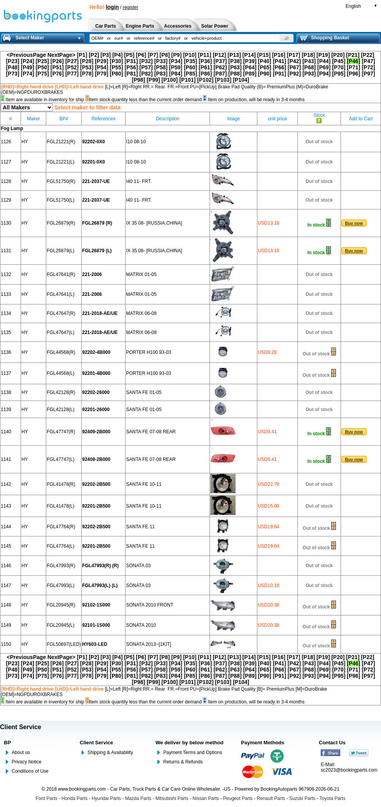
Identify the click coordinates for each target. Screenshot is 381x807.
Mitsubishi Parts (172, 798)
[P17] (293, 55)
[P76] (57, 73)
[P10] (189, 55)
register (130, 7)
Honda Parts (74, 798)
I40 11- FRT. (139, 181)
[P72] (368, 67)
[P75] (42, 73)
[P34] (175, 61)
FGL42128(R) (61, 392)
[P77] (72, 73)
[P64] (249, 67)
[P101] (187, 80)
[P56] (131, 67)
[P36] (205, 61)
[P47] (368, 61)
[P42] (294, 61)
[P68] (309, 67)
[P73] (12, 73)
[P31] (131, 61)
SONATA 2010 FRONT (149, 605)
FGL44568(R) (61, 352)
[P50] (42, 67)
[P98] (138, 80)
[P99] (153, 80)
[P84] (175, 73)
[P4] (117, 55)
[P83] (161, 73)
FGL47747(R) (61, 431)
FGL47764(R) (61, 526)
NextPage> (61, 55)
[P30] (116, 61)
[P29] (101, 61)
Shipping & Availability (110, 752)
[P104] (241, 80)
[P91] (279, 73)
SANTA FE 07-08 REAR (151, 431)
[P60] (190, 67)
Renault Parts (271, 798)
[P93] (309, 73)
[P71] (353, 67)
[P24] (27, 61)
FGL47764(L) (60, 546)
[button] (287, 38)
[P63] (234, 67)
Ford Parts (47, 798)
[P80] (116, 73)
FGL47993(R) (61, 565)
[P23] (12, 61)
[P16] (278, 55)
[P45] (338, 61)
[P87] (220, 73)
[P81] (131, 73)
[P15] (264, 55)
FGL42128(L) (60, 409)
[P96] (353, 73)
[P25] (42, 61)
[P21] (352, 55)
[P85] (190, 73)
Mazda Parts (138, 798)
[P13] (234, 55)
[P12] (219, 55)
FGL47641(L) (60, 294)
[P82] (146, 73)
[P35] (190, 61)
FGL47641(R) (61, 274)
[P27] (72, 61)
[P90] (264, 73)
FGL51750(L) (60, 200)
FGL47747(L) (60, 459)
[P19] (323, 55)
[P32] (146, 61)
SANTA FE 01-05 (143, 392)
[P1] (82, 55)
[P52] (72, 67)
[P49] (27, 67)
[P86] (205, 73)
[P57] (146, 67)
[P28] (86, 61)
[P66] (279, 67)
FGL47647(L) (60, 332)
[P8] (164, 55)
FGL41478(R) (61, 484)
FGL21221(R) (61, 141)
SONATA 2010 (141, 625)
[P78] (86, 73)
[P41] (279, 61)
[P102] (205, 80)
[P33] (161, 61)
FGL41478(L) (60, 506)
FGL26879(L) (60, 250)
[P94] (323, 73)
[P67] (294, 67)
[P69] (323, 67)
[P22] (367, 55)
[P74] (27, 73)
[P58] (161, 67)
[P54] (101, 67)
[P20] (337, 55)
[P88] (234, 73)
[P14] (248, 55)
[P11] (204, 55)
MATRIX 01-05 (141, 274)
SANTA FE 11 (140, 526)
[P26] (57, 61)
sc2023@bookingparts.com (349, 770)
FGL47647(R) (61, 313)
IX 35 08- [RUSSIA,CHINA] (154, 223)
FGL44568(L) (60, 373)
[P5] (129, 55)
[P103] (223, 80)
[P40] (264, 61)
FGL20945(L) (60, 625)
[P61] (205, 67)
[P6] (141, 55)
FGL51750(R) (61, 181)
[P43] (309, 61)
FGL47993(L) (60, 585)
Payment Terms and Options (192, 752)
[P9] (176, 55)
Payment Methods (262, 742)
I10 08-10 (136, 141)
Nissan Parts (205, 798)
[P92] (294, 73)
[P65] (264, 67)
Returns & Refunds (183, 762)
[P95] (338, 73)
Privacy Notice (27, 762)
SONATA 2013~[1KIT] (148, 644)
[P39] (249, 61)
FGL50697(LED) (64, 644)
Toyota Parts (333, 798)
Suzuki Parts (302, 798)
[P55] (116, 67)
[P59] (175, 67)
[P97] (368, 73)
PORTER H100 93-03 (148, 352)
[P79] (101, 73)
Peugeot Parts (238, 798)
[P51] (57, 67)
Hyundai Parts (106, 798)
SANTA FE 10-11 (143, 484)
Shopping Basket (324, 38)
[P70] (338, 67)
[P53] (86, 67)
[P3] (106, 55)
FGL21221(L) (60, 162)
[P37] (220, 61)
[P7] (153, 55)
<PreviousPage (26, 55)
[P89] (249, 73)
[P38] (234, 61)
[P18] (308, 55)
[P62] (220, 67)
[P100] (169, 80)
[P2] (94, 55)
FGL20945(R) (61, 605)
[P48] (12, 67)
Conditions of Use (30, 771)
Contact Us (332, 742)
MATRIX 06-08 (141, 313)
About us (21, 752)
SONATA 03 (138, 565)
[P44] (323, 61)
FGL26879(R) (61, 223)
